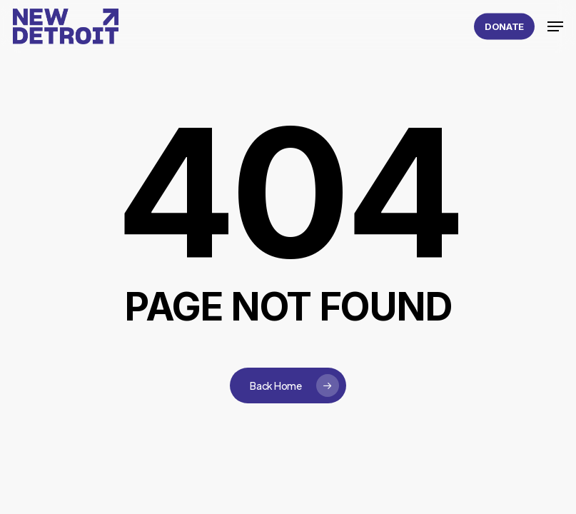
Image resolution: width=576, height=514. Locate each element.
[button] (555, 26)
